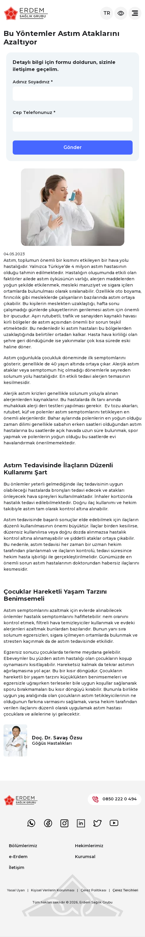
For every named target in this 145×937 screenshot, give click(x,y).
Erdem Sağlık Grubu (96, 902)
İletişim (16, 867)
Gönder (72, 147)
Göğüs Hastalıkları (52, 743)
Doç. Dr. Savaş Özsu (57, 738)
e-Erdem (18, 856)
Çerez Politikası (93, 890)
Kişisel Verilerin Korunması (52, 890)
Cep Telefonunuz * (34, 112)
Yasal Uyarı (16, 890)
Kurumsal (85, 856)
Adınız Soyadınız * (33, 82)
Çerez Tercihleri (125, 890)
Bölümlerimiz (23, 845)
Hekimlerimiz (89, 845)
